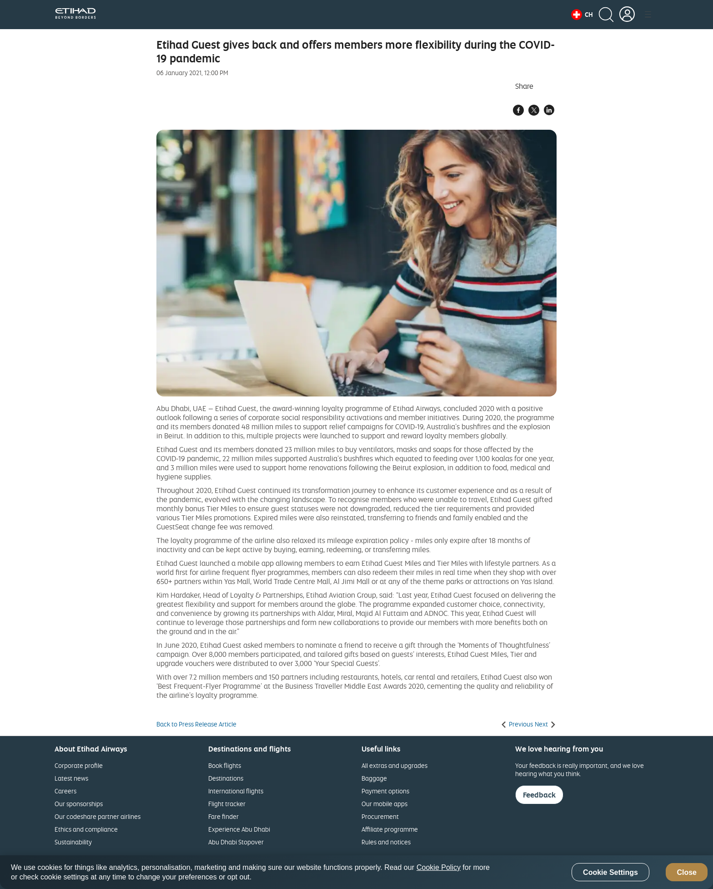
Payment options (385, 791)
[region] (356, 872)
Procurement (380, 816)
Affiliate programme (390, 829)
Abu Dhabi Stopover (236, 842)
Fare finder (223, 816)
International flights (235, 791)
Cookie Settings (610, 872)
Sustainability (73, 842)
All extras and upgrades (394, 765)
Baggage (374, 778)
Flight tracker (227, 803)
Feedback (539, 795)
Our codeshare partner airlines (98, 816)
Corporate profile (79, 765)
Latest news (71, 778)
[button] (582, 14)
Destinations (225, 778)
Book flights (224, 765)
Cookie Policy (439, 867)
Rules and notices (386, 842)
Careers (65, 791)
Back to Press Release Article (196, 724)
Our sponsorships (79, 803)
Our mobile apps (384, 803)
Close (687, 872)
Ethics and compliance (86, 829)
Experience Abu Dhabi (239, 829)
